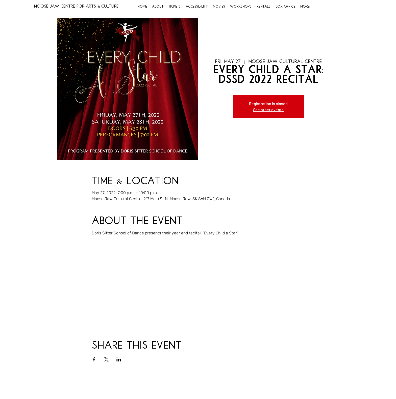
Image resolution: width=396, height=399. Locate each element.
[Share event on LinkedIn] (118, 359)
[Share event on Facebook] (94, 359)
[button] (158, 7)
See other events (268, 109)
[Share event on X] (106, 359)
